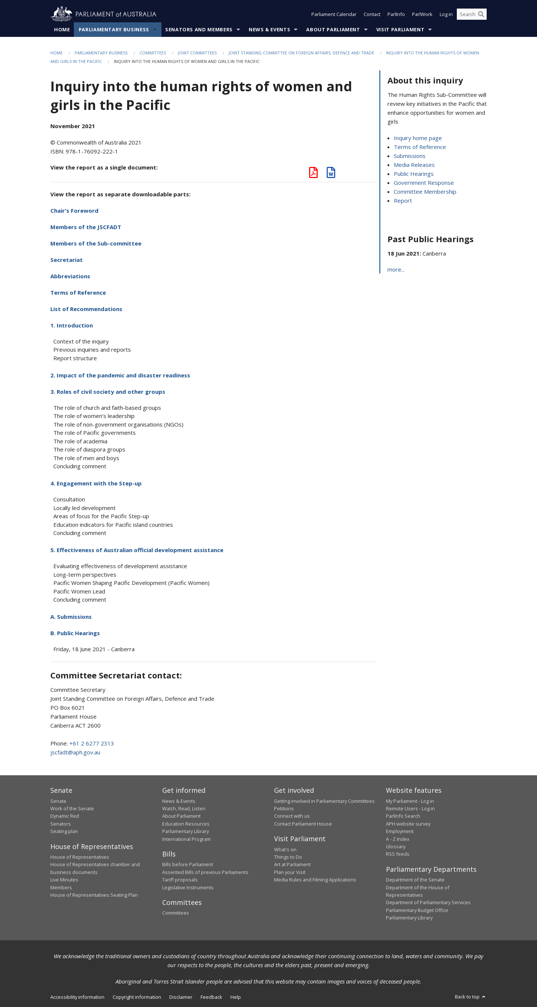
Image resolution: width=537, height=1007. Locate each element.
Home (62, 29)
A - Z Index (397, 839)
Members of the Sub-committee (95, 243)
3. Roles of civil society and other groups (107, 391)
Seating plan (64, 831)
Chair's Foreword (74, 210)
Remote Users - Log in (410, 808)
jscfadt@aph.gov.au (75, 752)
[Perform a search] (481, 14)
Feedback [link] (211, 997)
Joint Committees (197, 53)
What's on (285, 849)
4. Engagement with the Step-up (96, 483)
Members (61, 887)
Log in (446, 14)
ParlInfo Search (403, 816)
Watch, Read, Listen (183, 808)
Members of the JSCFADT (85, 227)
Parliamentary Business (114, 29)
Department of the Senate (415, 879)
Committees (152, 53)
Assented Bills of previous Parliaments (205, 872)
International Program (186, 839)
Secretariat (66, 259)
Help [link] (235, 997)
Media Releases (414, 164)
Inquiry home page (418, 138)
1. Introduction (71, 325)
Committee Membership (425, 191)
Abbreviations (70, 276)
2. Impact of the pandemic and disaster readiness (120, 375)
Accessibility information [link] (77, 997)
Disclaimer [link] (180, 997)
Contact (372, 14)
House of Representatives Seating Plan (94, 895)
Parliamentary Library (185, 831)
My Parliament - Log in (410, 801)
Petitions (284, 808)
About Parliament (333, 29)
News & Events (269, 29)
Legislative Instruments (188, 887)
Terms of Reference (78, 292)
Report (403, 200)
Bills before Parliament (187, 864)
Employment (400, 831)
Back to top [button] (471, 996)
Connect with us (292, 816)
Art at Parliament (292, 864)
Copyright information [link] (137, 997)
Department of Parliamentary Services (428, 902)
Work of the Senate (72, 808)
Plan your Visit (289, 872)
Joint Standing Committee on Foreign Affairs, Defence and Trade (301, 53)
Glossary (395, 846)
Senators (60, 823)
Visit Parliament (400, 29)
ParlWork (422, 14)
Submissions (409, 155)
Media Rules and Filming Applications (315, 879)
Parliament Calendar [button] (334, 14)
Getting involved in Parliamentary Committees (324, 801)
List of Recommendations (86, 309)
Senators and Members (199, 29)
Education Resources (186, 823)
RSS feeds (397, 854)
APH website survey (408, 823)
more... (396, 269)
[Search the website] (472, 14)
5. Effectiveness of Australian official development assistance (136, 550)
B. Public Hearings (75, 633)
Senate (58, 801)
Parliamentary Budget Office (417, 910)
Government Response (424, 182)
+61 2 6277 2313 (91, 743)
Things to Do (288, 857)
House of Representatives (79, 857)
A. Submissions (71, 616)
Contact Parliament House (303, 823)
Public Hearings (414, 173)
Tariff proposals (180, 879)
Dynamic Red (64, 816)
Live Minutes (64, 879)
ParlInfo (396, 14)
